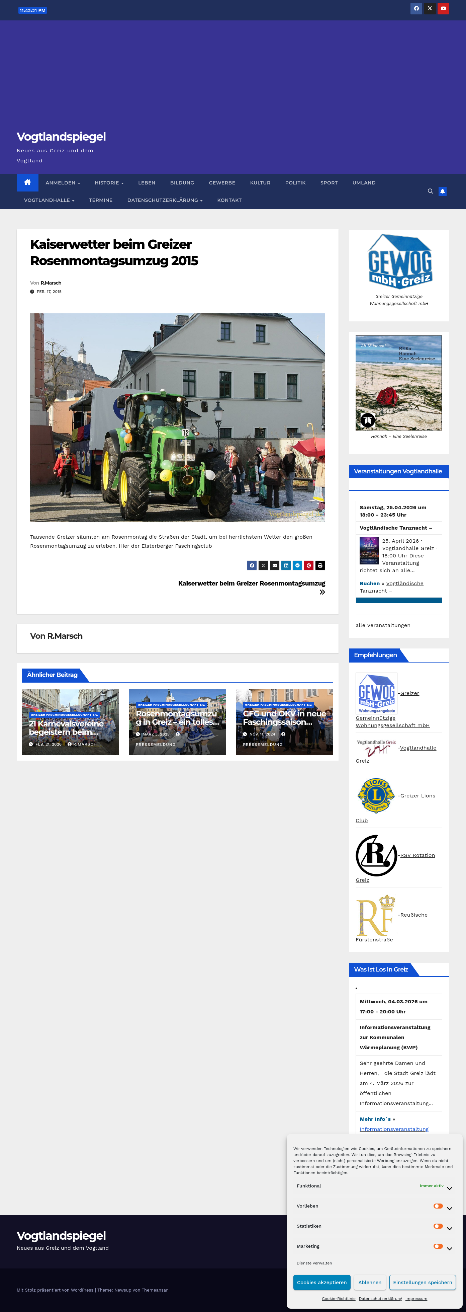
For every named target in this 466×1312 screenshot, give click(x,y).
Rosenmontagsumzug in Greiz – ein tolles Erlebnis (176, 722)
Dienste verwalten (314, 1263)
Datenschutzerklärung (380, 1298)
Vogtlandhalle (48, 200)
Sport (329, 183)
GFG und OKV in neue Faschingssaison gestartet (284, 722)
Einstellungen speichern (422, 1283)
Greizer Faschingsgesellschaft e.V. (64, 714)
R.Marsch (50, 283)
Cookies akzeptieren (322, 1283)
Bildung (182, 183)
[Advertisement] (233, 79)
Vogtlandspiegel (61, 137)
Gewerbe (222, 183)
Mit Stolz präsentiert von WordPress (56, 1290)
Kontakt (229, 200)
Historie (107, 183)
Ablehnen (369, 1283)
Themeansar (155, 1290)
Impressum (416, 1298)
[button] (430, 191)
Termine (101, 200)
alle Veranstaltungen (383, 625)
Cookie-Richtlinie (339, 1298)
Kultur (260, 183)
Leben (147, 183)
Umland (364, 183)
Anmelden (61, 183)
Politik (295, 183)
